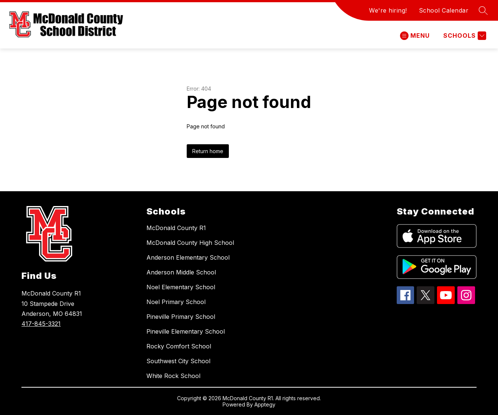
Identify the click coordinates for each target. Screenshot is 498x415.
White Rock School (173, 375)
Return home (207, 151)
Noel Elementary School (180, 287)
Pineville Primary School (180, 316)
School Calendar (444, 10)
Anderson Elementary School (188, 257)
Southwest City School (178, 361)
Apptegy (264, 404)
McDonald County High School (190, 242)
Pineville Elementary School (185, 331)
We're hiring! (388, 10)
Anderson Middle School (181, 272)
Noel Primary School (176, 302)
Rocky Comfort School (178, 346)
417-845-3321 (41, 323)
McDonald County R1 (176, 228)
